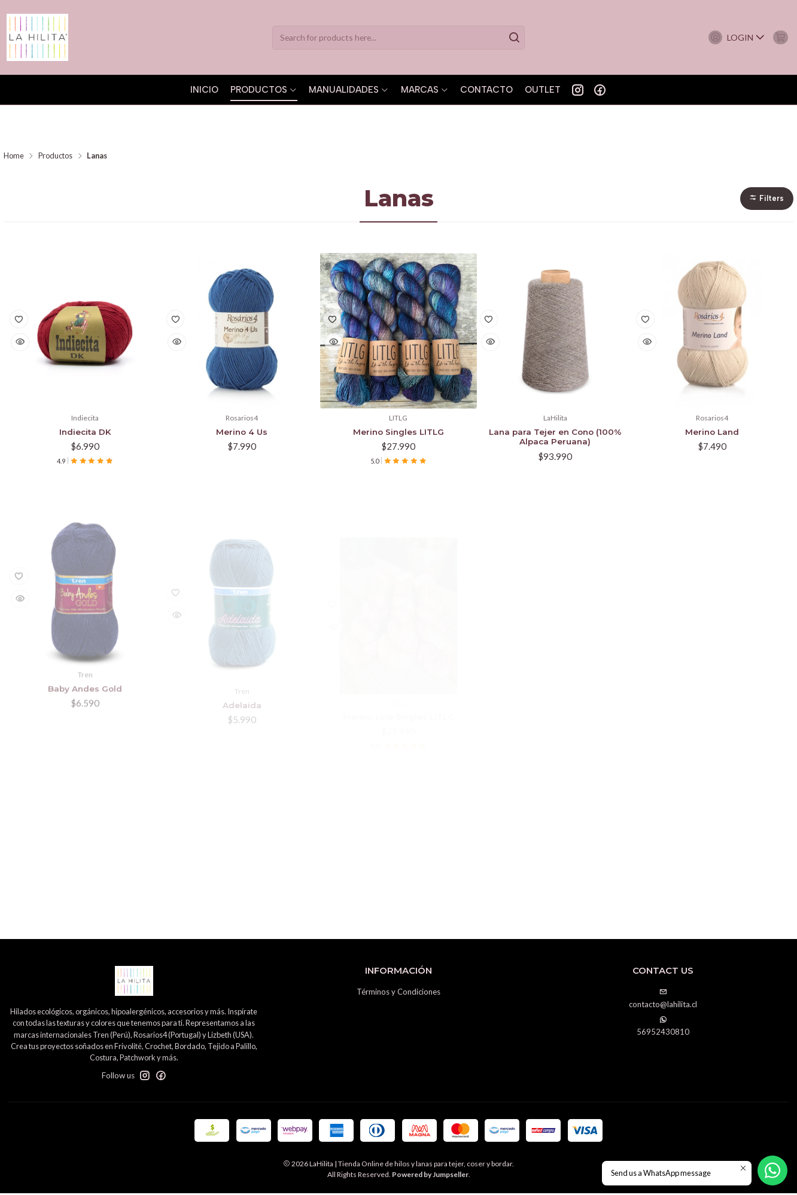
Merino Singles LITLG (398, 396)
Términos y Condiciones (398, 993)
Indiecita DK (85, 396)
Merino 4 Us (241, 396)
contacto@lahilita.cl (663, 1000)
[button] (765, 160)
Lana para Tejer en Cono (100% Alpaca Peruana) (555, 403)
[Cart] (777, 37)
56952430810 (663, 1027)
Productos (55, 117)
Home (14, 117)
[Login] (729, 37)
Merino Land (712, 396)
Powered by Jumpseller (430, 1176)
